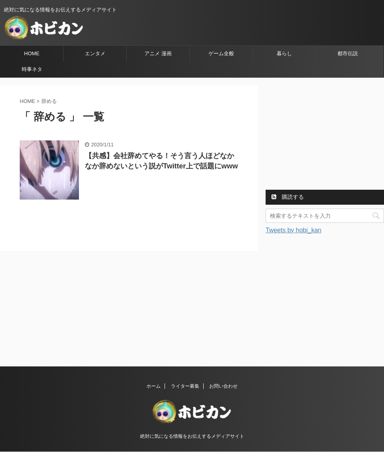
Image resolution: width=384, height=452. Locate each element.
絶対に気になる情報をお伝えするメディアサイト (192, 436)
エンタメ (95, 53)
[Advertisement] (325, 135)
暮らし (284, 53)
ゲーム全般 (221, 53)
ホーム (153, 386)
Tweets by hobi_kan (293, 230)
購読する (288, 197)
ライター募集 (185, 386)
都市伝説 (347, 53)
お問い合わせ (223, 386)
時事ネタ (32, 69)
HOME (31, 53)
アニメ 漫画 (158, 53)
